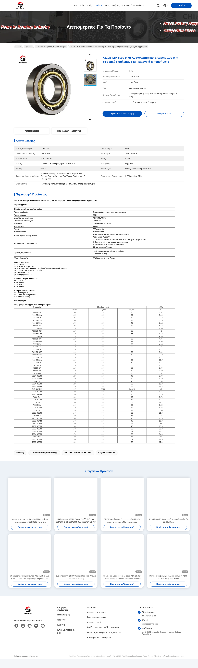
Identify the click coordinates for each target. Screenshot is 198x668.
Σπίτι (74, 5)
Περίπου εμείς (85, 5)
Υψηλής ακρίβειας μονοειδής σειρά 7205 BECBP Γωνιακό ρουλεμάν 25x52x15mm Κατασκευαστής (122, 586)
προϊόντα (98, 5)
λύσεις (107, 5)
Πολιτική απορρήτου (22, 665)
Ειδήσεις (115, 5)
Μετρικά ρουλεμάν (107, 461)
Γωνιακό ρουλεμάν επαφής (43, 461)
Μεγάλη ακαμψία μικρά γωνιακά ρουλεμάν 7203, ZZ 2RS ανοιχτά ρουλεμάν (168, 586)
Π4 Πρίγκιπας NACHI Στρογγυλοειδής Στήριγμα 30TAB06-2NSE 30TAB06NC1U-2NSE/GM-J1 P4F (76, 529)
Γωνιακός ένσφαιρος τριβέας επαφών (51, 47)
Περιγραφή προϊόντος (69, 131)
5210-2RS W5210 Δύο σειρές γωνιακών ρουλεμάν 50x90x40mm (168, 529)
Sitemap (34, 665)
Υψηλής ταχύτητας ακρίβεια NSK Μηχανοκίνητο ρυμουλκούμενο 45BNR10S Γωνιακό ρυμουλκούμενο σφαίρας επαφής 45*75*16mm (29, 529)
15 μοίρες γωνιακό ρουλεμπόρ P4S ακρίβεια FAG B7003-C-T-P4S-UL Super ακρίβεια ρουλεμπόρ (29, 586)
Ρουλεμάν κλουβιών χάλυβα (77, 461)
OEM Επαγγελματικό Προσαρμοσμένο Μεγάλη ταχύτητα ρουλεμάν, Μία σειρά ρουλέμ (122, 529)
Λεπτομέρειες (32, 131)
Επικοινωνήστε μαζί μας (132, 5)
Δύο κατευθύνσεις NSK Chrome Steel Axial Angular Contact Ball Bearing (76, 586)
